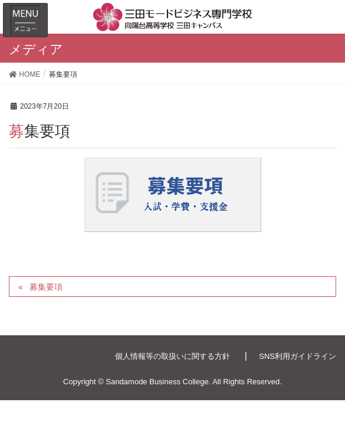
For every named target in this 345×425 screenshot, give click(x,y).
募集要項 (46, 287)
